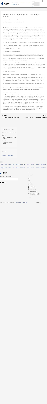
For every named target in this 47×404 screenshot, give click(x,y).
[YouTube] (3, 183)
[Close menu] (1, 163)
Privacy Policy (18, 203)
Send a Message (32, 186)
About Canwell (30, 175)
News (29, 177)
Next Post (35, 117)
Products (2, 166)
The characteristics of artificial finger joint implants (9, 134)
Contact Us (30, 184)
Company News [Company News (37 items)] (4, 156)
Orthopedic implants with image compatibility (7, 144)
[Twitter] (2, 183)
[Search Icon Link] (18, 4)
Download (29, 182)
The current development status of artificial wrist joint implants (9, 139)
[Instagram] (5, 183)
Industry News (5, 19)
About (29, 173)
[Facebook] (0, 183)
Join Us (29, 179)
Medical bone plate (16, 19)
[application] (24, 3)
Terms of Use (25, 203)
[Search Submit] (33, 4)
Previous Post (12, 117)
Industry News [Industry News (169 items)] (10, 156)
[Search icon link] (32, 6)
